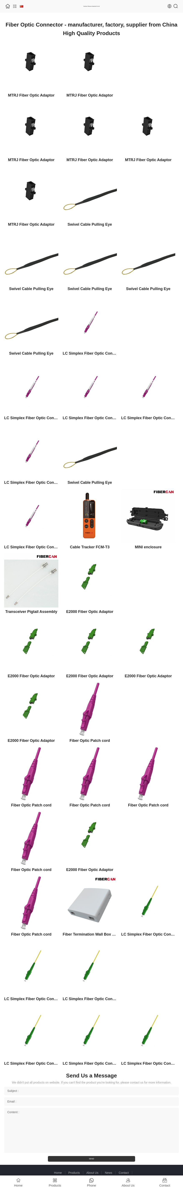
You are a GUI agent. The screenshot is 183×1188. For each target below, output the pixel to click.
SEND (91, 1159)
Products (74, 1172)
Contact (124, 1172)
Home (58, 1172)
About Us (92, 1172)
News (108, 1172)
